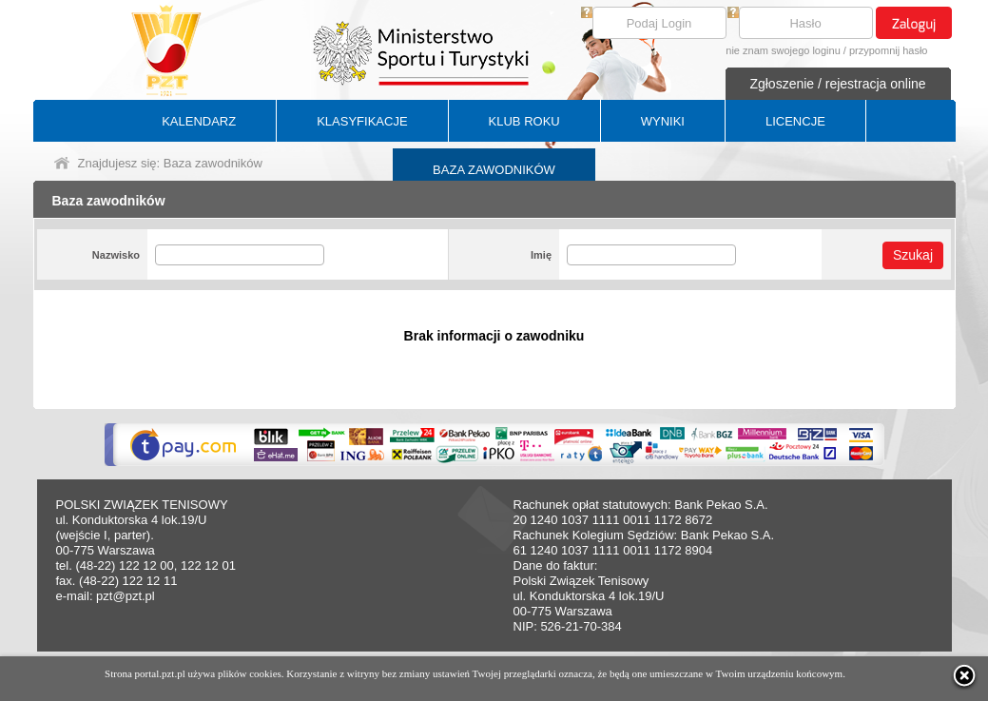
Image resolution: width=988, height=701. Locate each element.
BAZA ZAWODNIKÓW (494, 170)
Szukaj (913, 255)
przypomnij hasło (888, 50)
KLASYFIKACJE (362, 121)
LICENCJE (795, 121)
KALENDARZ (199, 121)
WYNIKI (663, 121)
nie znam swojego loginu (783, 50)
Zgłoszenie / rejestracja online (837, 83)
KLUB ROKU (524, 121)
